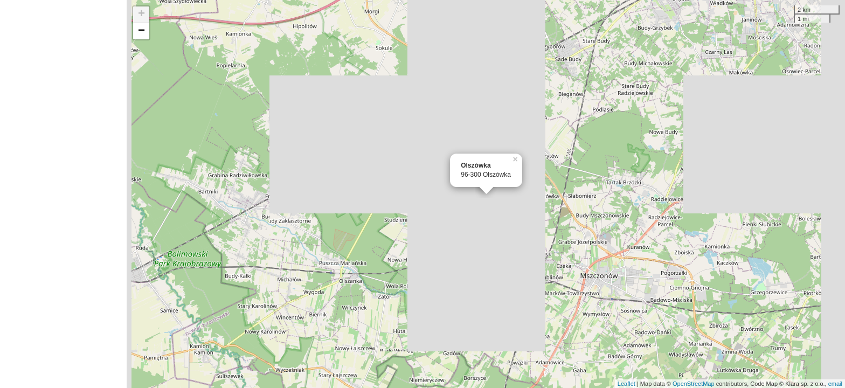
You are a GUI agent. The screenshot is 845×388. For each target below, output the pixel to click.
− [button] (141, 31)
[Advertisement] (63, 194)
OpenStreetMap (694, 383)
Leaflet (626, 383)
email (835, 383)
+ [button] (141, 14)
